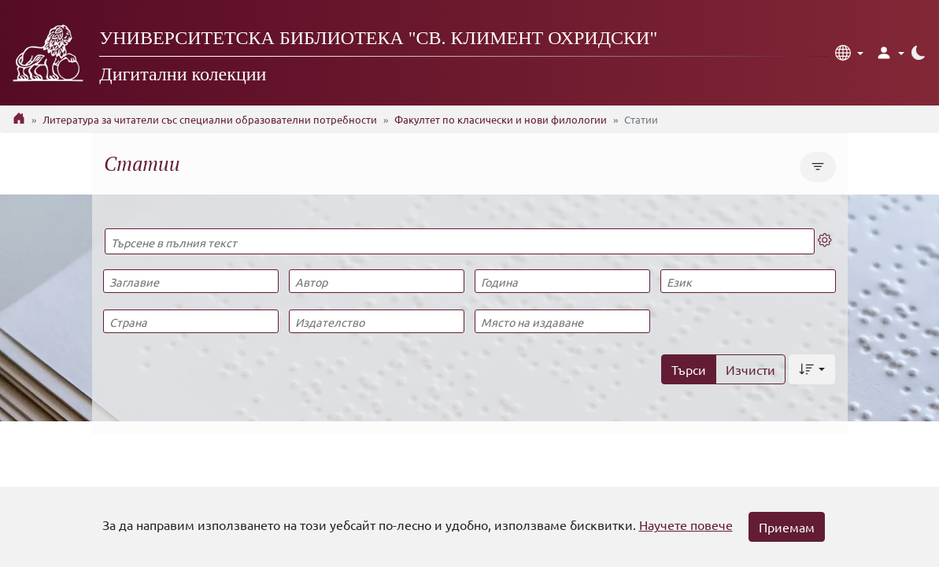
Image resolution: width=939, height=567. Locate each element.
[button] (849, 53)
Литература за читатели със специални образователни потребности (210, 119)
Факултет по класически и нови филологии (500, 119)
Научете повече (686, 524)
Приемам (787, 527)
